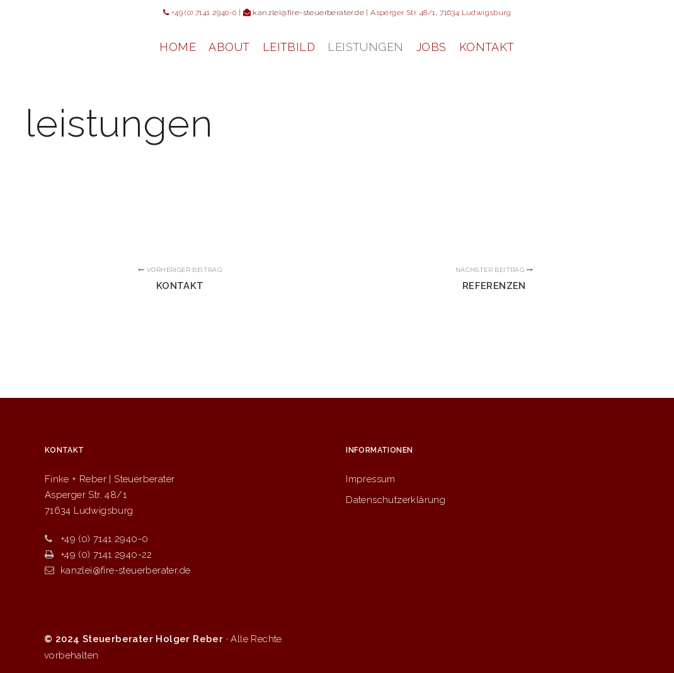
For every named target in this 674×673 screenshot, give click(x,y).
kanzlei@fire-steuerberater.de (118, 570)
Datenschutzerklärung (395, 500)
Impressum (371, 479)
